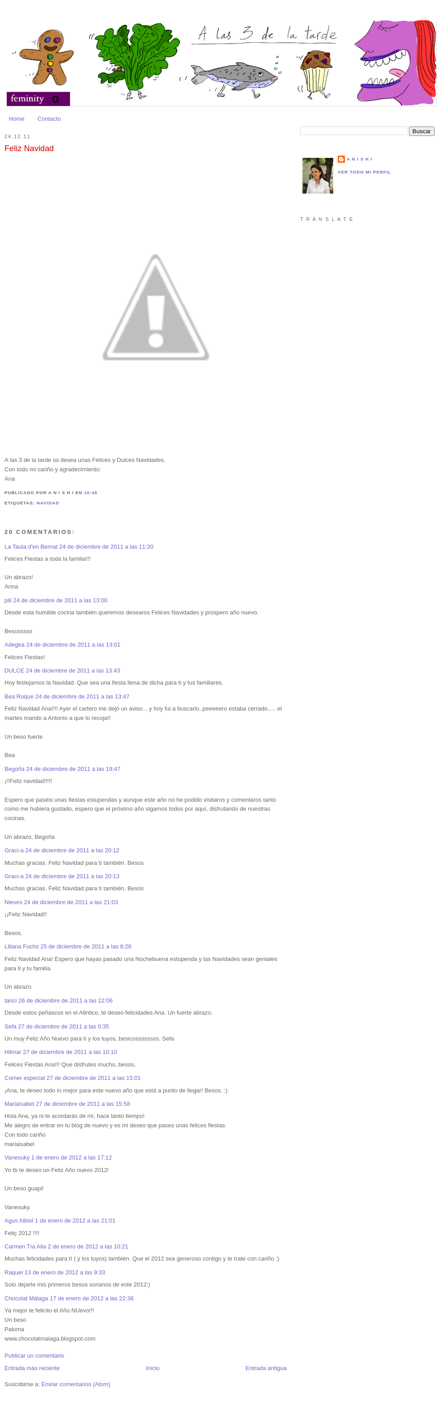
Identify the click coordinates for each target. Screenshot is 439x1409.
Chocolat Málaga (26, 1298)
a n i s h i (359, 159)
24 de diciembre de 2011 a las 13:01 (73, 644)
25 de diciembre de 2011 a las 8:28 (85, 946)
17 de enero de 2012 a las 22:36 (91, 1298)
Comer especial (24, 1078)
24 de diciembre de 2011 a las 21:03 (71, 902)
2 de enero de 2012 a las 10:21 (88, 1246)
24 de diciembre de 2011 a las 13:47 (82, 696)
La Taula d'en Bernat (31, 546)
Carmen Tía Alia (25, 1246)
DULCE (14, 670)
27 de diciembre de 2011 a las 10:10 (70, 1052)
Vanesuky (17, 1157)
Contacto (49, 118)
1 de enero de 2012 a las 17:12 (71, 1157)
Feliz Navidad (29, 148)
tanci (10, 1000)
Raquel (13, 1272)
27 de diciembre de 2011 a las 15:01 (94, 1078)
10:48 (91, 492)
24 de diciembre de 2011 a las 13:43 (73, 670)
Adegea (14, 644)
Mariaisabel (19, 1103)
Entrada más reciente (32, 1368)
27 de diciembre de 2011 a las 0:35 (63, 1026)
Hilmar (13, 1052)
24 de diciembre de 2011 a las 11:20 (106, 546)
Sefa (10, 1026)
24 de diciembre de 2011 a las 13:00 (60, 600)
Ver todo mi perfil (364, 171)
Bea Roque (19, 696)
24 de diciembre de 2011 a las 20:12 (72, 850)
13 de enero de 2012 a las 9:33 (65, 1272)
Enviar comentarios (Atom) (75, 1384)
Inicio (152, 1368)
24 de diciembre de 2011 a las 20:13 (72, 876)
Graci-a (14, 850)
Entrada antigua (266, 1368)
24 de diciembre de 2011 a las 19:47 (73, 769)
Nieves (13, 902)
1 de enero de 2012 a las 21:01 (75, 1220)
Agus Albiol (18, 1220)
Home (17, 118)
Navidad (48, 502)
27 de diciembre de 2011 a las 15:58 (83, 1103)
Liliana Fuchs (21, 946)
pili (8, 600)
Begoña (14, 769)
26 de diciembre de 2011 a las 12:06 (65, 1000)
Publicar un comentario (34, 1355)
